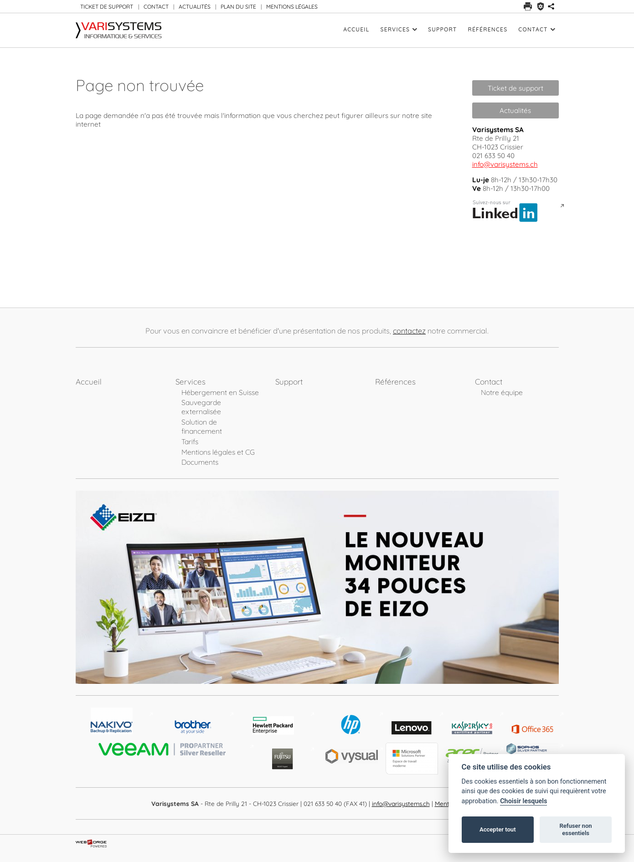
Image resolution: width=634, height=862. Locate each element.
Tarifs (189, 441)
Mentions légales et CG (218, 452)
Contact (536, 29)
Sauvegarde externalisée (201, 407)
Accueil (356, 29)
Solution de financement (201, 426)
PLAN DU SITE (238, 6)
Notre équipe (502, 392)
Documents (199, 462)
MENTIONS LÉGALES (292, 6)
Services (399, 29)
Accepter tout (497, 829)
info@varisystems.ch (505, 164)
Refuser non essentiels (575, 829)
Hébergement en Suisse (220, 392)
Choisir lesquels (523, 801)
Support (442, 29)
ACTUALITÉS (195, 6)
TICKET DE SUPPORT (106, 6)
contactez (409, 330)
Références (487, 29)
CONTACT (156, 6)
